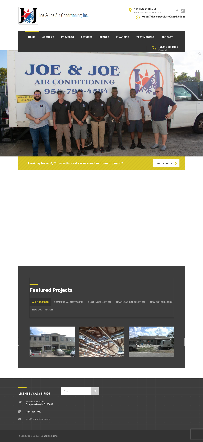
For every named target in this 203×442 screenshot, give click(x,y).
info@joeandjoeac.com (38, 419)
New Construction (161, 302)
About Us (48, 37)
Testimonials (145, 37)
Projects (67, 37)
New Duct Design (42, 309)
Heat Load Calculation (130, 302)
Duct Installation (99, 302)
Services (86, 37)
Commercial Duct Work (68, 302)
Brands (104, 37)
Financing (122, 37)
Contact (167, 37)
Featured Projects (51, 290)
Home (31, 37)
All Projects (40, 302)
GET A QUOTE (164, 163)
